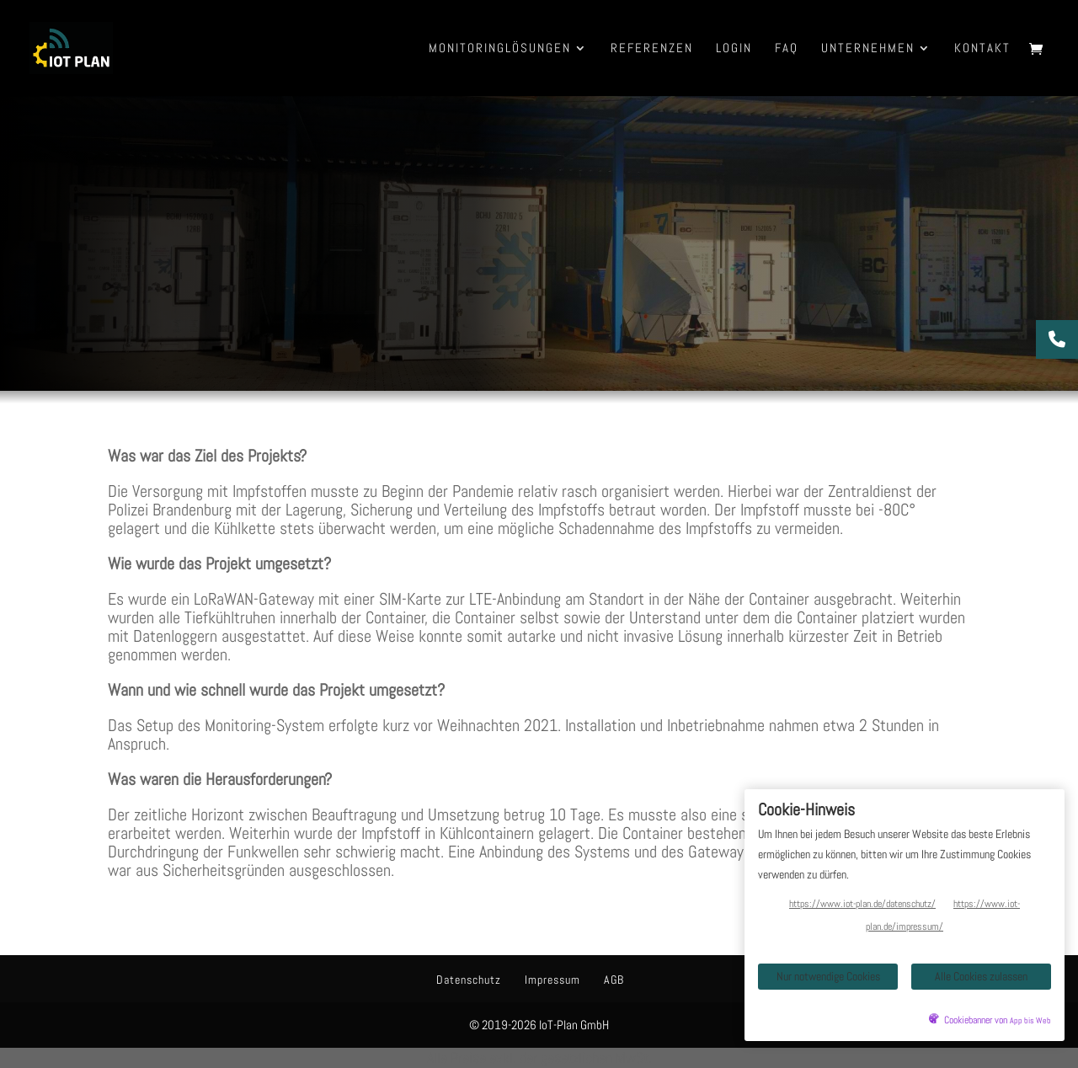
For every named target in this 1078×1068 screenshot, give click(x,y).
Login (734, 49)
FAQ (786, 49)
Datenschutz (468, 979)
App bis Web (1030, 1021)
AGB (614, 979)
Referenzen (652, 49)
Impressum (552, 979)
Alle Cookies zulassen (981, 976)
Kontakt (982, 49)
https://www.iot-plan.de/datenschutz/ (862, 903)
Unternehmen (868, 49)
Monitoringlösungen (500, 49)
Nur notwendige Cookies (828, 976)
